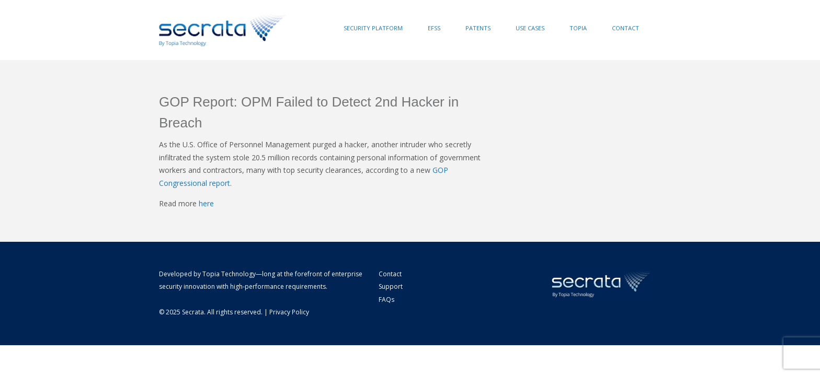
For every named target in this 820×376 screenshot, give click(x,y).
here (206, 203)
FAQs (386, 299)
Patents (478, 28)
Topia (578, 28)
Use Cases (530, 28)
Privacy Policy (289, 312)
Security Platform (373, 28)
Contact (625, 28)
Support (391, 286)
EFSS (434, 28)
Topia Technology (229, 273)
